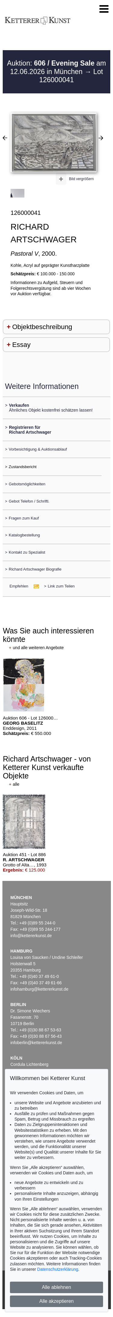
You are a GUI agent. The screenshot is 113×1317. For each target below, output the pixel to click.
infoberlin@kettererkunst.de (36, 1042)
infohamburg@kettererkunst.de (39, 989)
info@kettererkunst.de (31, 935)
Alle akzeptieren (56, 1301)
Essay (21, 344)
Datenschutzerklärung (57, 1269)
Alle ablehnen (56, 1287)
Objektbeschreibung (42, 327)
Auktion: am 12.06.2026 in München (56, 67)
